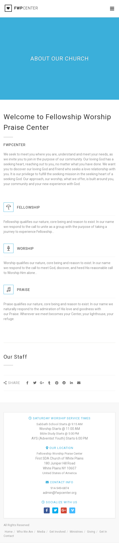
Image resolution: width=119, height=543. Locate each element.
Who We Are (25, 531)
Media (41, 531)
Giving (91, 531)
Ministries (76, 531)
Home (9, 531)
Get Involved (57, 531)
